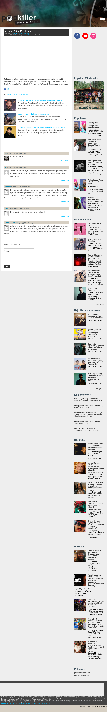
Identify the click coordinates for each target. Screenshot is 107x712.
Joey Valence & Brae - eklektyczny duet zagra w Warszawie (95, 361)
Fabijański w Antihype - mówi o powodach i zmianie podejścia (40, 100)
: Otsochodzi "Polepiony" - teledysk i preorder (88, 406)
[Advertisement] (53, 6)
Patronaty (26, 33)
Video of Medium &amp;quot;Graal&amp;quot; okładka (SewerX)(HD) (36, 57)
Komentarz (8, 251)
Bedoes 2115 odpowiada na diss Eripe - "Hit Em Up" (96, 199)
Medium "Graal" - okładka (18, 31)
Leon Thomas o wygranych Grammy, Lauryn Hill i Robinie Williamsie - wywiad (94, 554)
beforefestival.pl (81, 675)
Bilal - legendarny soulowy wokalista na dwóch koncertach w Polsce (95, 377)
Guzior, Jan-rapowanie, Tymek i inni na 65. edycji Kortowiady (96, 346)
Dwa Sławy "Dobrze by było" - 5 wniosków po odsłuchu (95, 504)
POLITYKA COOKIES (43, 703)
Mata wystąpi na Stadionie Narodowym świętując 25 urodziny (94, 332)
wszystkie (100, 304)
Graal (15, 94)
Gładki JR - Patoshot (92, 289)
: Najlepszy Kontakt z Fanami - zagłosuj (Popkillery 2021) (88, 399)
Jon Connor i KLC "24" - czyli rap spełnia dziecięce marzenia (95, 446)
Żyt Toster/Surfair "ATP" (95, 224)
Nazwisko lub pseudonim (13, 244)
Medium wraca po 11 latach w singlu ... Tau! (33, 114)
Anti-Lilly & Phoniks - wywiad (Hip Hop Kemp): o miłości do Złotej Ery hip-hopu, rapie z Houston (96, 623)
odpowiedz (65, 161)
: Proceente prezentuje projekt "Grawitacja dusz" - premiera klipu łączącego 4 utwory (88, 414)
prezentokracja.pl (82, 673)
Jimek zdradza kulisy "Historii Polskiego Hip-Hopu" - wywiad (94, 273)
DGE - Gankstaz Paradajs (94, 240)
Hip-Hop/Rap (15, 33)
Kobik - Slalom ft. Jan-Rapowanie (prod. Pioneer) (95, 257)
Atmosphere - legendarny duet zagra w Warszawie (95, 316)
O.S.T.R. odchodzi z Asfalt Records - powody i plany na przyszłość (41, 127)
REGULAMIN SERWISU (8, 703)
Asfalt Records (29, 35)
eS (6, 153)
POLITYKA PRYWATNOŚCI (26, 703)
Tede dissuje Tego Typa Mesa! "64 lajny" (95, 182)
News (21, 33)
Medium (9, 94)
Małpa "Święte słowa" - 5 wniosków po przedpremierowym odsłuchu (96, 466)
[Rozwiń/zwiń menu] (102, 19)
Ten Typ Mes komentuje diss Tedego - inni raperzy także (94, 124)
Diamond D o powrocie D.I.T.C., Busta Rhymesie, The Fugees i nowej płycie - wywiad (96, 645)
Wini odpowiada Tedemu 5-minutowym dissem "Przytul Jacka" (94, 143)
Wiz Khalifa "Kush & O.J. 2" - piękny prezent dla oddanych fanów (95, 485)
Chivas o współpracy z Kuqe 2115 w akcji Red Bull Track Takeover (96, 603)
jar (6, 167)
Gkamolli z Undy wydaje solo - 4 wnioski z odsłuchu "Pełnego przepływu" (96, 524)
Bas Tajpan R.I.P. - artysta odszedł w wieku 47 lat (95, 162)
